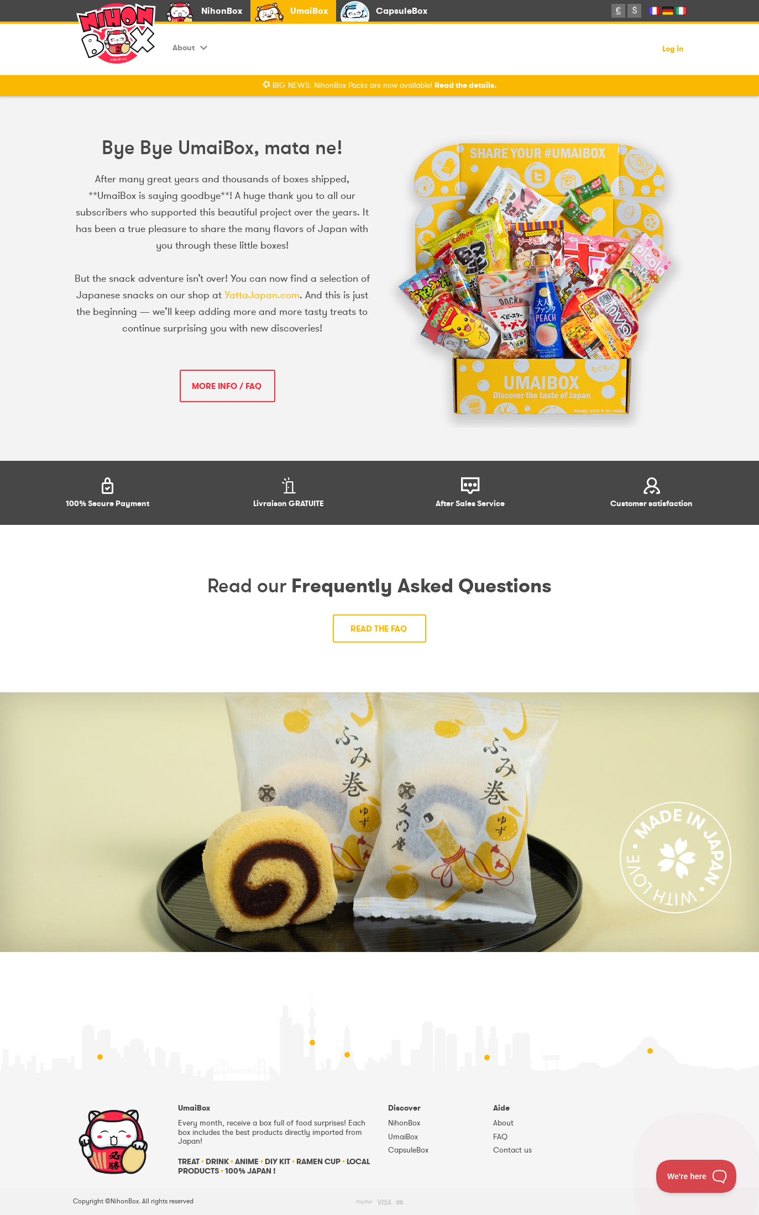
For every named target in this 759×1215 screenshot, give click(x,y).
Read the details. (465, 85)
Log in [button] (673, 49)
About (189, 48)
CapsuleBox (401, 11)
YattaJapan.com (262, 295)
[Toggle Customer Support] (696, 1176)
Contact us (512, 1150)
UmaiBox (309, 11)
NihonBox (221, 11)
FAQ (500, 1137)
